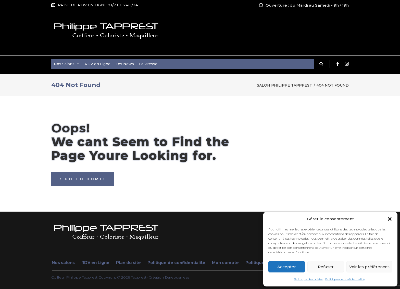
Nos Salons (67, 64)
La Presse (148, 64)
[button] (389, 219)
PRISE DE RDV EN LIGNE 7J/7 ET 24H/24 (98, 5)
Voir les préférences (369, 266)
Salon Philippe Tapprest (284, 85)
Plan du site (128, 262)
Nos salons (63, 262)
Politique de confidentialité (345, 279)
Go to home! (82, 179)
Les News (125, 64)
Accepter (286, 266)
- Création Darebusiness (167, 277)
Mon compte (225, 262)
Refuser (326, 266)
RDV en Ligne (97, 64)
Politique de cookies (308, 279)
